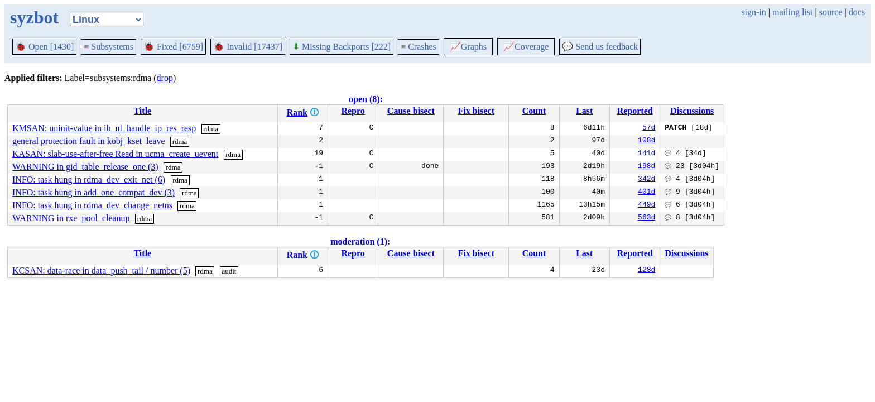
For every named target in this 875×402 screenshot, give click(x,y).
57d (648, 128)
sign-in (753, 12)
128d (646, 271)
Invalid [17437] (247, 46)
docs (857, 12)
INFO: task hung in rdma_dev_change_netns (92, 205)
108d (646, 141)
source (831, 12)
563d (646, 218)
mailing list (792, 12)
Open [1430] (44, 46)
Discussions (692, 111)
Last (584, 111)
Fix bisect (476, 111)
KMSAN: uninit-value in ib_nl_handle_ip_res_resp (104, 128)
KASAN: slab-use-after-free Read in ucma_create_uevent (115, 154)
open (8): (366, 99)
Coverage (526, 46)
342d (646, 180)
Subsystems (108, 46)
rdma (210, 129)
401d (646, 193)
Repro (352, 111)
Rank (297, 112)
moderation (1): (360, 241)
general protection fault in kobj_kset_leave (88, 141)
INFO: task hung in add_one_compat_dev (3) (93, 192)
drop (165, 78)
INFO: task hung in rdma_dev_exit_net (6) (88, 179)
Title (142, 111)
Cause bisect (411, 111)
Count (534, 111)
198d (646, 167)
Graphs (468, 46)
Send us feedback (600, 46)
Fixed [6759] (173, 46)
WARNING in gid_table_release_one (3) (85, 166)
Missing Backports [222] (341, 46)
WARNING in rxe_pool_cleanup (71, 218)
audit (229, 271)
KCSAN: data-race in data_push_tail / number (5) (101, 270)
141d (646, 154)
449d (646, 205)
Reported (635, 111)
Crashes (418, 46)
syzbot (34, 17)
